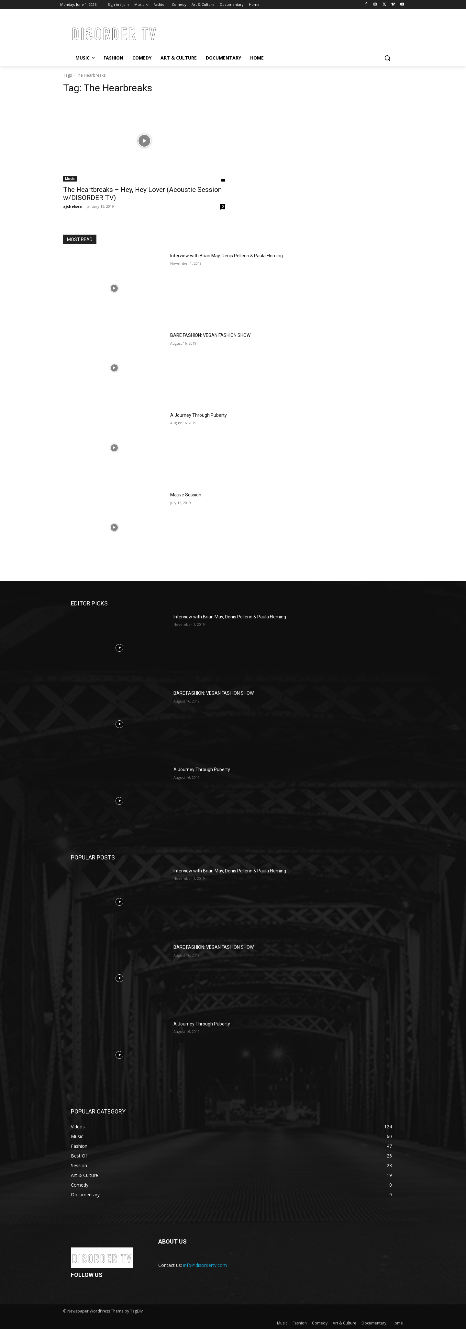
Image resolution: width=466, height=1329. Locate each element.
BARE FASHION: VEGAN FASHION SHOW (210, 335)
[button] (387, 58)
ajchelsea (72, 206)
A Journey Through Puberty (198, 415)
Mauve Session (185, 494)
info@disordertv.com (205, 1265)
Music (70, 178)
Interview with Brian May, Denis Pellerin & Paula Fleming (226, 255)
